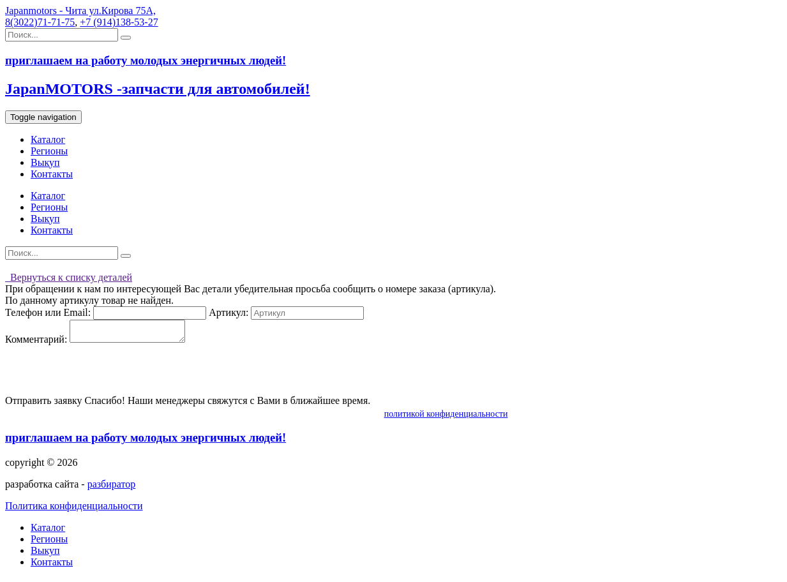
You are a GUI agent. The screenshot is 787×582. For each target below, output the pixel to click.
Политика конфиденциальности (74, 509)
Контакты (52, 173)
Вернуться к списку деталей (68, 277)
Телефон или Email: (48, 312)
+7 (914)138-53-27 (119, 22)
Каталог (48, 139)
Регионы (49, 151)
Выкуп (45, 162)
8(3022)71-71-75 (40, 22)
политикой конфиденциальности (446, 417)
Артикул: (228, 312)
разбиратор (111, 487)
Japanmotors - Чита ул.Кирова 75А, (80, 10)
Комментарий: (36, 343)
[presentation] (102, 374)
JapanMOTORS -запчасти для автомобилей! (157, 88)
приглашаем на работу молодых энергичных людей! (145, 441)
